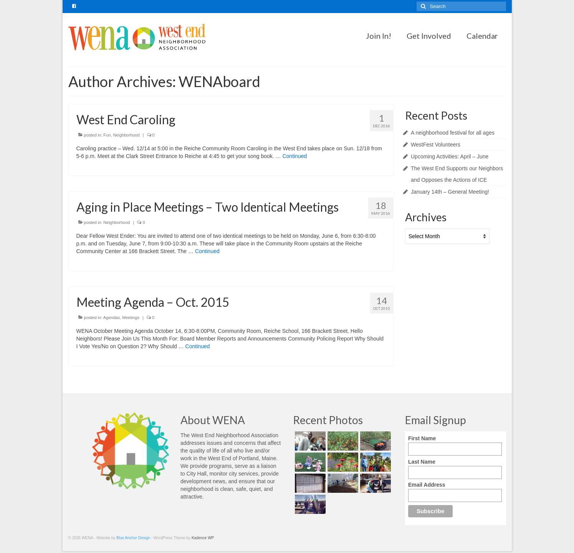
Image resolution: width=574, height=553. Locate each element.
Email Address (426, 485)
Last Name (421, 462)
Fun (107, 135)
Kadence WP (203, 538)
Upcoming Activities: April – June (449, 156)
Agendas (111, 317)
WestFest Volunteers (435, 145)
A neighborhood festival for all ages (453, 133)
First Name (422, 438)
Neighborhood (126, 135)
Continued (294, 156)
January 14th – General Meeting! (450, 192)
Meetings (130, 317)
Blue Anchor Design (133, 538)
